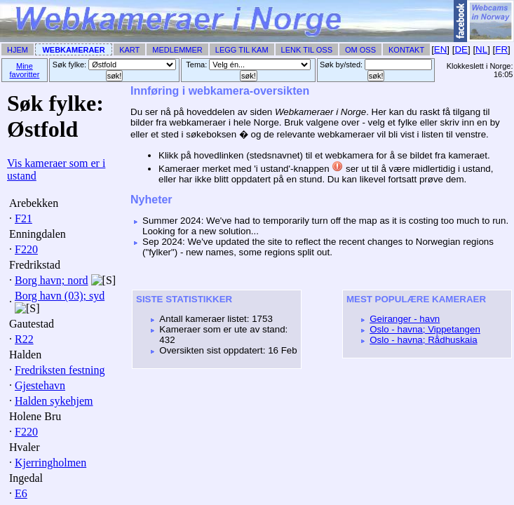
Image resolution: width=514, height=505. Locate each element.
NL (481, 49)
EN (440, 49)
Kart (129, 50)
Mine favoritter (25, 70)
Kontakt (406, 50)
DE (461, 49)
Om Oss (360, 50)
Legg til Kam (242, 50)
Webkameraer (73, 50)
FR (501, 49)
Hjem (17, 50)
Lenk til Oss (306, 50)
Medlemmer (177, 50)
